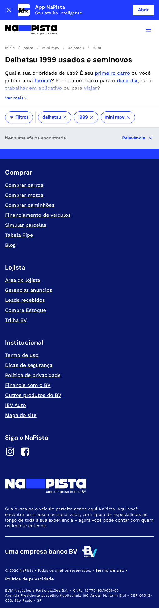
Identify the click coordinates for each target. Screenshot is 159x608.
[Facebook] (25, 453)
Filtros (19, 117)
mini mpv (118, 117)
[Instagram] (10, 453)
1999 (86, 117)
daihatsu (54, 117)
